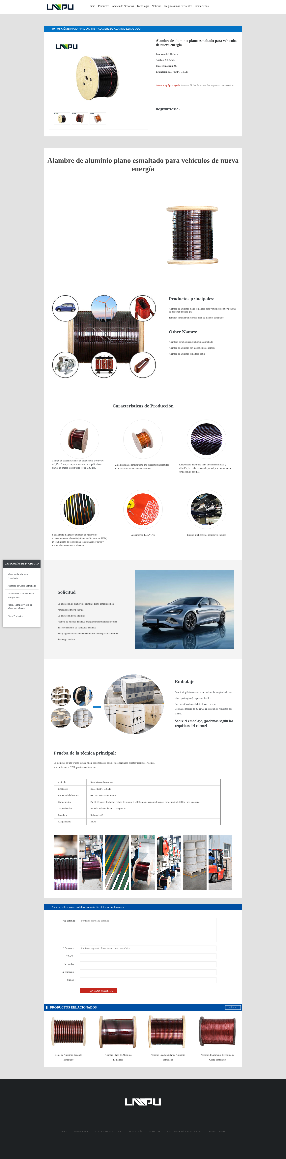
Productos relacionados (71, 1007)
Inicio (92, 6)
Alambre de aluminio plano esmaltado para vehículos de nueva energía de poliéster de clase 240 (202, 310)
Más (233, 1007)
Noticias (156, 6)
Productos (103, 6)
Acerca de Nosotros (123, 6)
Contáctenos (202, 6)
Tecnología (143, 6)
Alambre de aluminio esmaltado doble (187, 353)
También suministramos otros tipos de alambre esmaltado (196, 317)
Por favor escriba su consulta (148, 930)
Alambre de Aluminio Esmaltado (119, 28)
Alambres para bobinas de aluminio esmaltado (191, 342)
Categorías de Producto (22, 563)
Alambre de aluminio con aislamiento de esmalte (192, 347)
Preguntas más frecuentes (178, 6)
